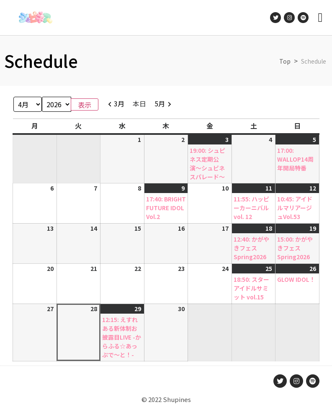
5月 (159, 103)
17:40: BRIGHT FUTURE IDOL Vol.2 (166, 208)
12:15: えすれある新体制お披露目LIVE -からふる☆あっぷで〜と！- (121, 337)
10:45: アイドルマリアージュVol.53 (294, 208)
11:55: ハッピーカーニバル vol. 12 (251, 208)
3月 (119, 103)
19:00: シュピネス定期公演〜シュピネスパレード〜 (207, 163)
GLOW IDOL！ (296, 279)
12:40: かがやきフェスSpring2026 (251, 248)
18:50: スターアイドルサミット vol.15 (251, 288)
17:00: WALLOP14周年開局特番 (295, 159)
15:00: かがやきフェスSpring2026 (295, 248)
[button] (320, 17)
